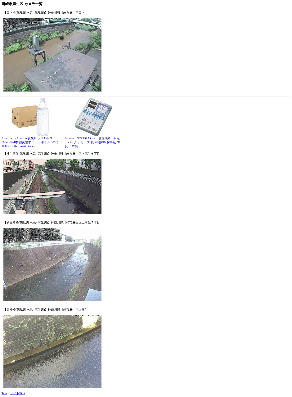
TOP (4, 393)
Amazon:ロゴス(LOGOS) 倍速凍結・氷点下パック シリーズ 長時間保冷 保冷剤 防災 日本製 (93, 141)
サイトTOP (17, 393)
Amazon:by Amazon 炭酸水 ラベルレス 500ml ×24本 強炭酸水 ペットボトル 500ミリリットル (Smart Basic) (30, 141)
